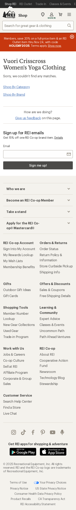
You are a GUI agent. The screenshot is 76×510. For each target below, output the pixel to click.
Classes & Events (52, 325)
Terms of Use (18, 482)
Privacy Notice (19, 488)
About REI (47, 354)
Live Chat (10, 413)
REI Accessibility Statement (38, 504)
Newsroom (48, 372)
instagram (13, 432)
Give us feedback (28, 118)
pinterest (43, 432)
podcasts (62, 432)
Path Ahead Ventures (55, 337)
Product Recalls (21, 499)
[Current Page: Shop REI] (10, 4)
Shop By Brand (14, 94)
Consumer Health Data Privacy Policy (37, 493)
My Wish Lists (13, 261)
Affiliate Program (15, 372)
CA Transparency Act (51, 499)
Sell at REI (10, 366)
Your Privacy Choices (50, 482)
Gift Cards (10, 296)
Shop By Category (16, 87)
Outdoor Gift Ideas (17, 290)
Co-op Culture (13, 360)
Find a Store (12, 407)
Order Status (49, 249)
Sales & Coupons (52, 290)
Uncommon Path (52, 331)
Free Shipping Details (55, 296)
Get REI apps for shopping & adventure (38, 444)
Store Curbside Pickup (56, 266)
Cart (60, 14)
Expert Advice (50, 319)
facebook (33, 432)
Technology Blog (52, 378)
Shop (22, 15)
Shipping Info (50, 272)
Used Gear (10, 331)
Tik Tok (23, 432)
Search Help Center (17, 401)
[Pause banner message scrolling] (71, 36)
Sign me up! (38, 165)
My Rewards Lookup (18, 255)
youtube (52, 432)
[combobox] (38, 25)
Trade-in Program (15, 337)
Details (58, 137)
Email (6, 146)
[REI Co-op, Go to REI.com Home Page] (8, 14)
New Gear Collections (19, 325)
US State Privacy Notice (50, 488)
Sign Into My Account (19, 249)
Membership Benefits (19, 267)
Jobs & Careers (14, 354)
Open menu (69, 14)
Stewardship (49, 384)
